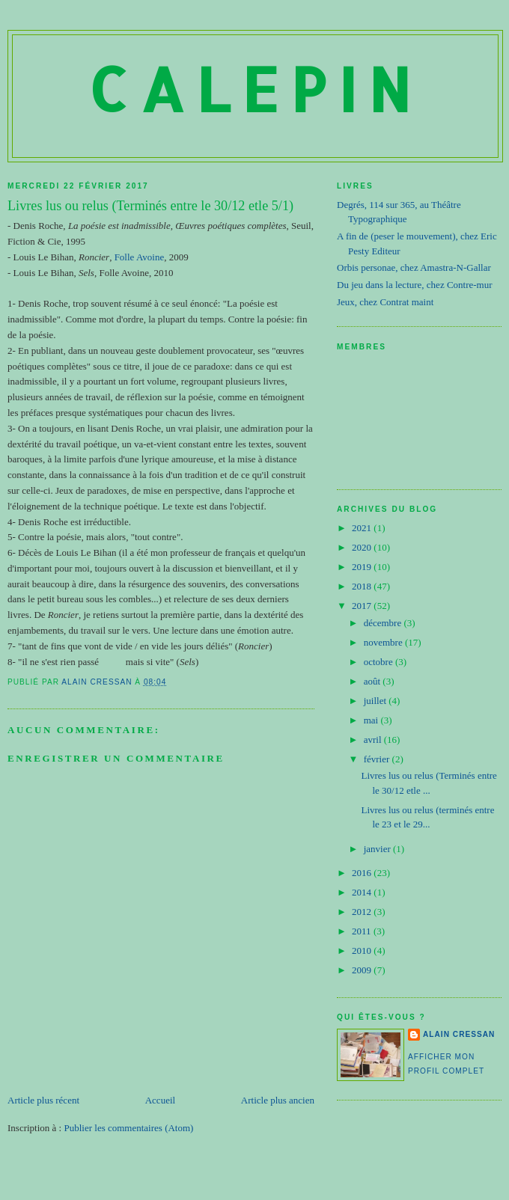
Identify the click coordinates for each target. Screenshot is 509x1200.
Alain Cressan (459, 1034)
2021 (363, 527)
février (378, 759)
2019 (363, 566)
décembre (384, 622)
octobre (379, 661)
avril (374, 739)
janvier (378, 848)
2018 (363, 586)
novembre (384, 642)
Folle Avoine (140, 257)
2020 (363, 547)
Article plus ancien (277, 1100)
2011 (363, 931)
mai (372, 720)
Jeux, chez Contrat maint (385, 301)
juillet (376, 700)
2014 (363, 892)
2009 (363, 970)
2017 (363, 605)
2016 (363, 872)
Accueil (160, 1100)
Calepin (255, 88)
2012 (363, 911)
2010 (363, 950)
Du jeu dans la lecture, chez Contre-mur (415, 284)
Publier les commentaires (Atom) (128, 1127)
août (373, 681)
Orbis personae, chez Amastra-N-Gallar (414, 267)
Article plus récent (43, 1100)
